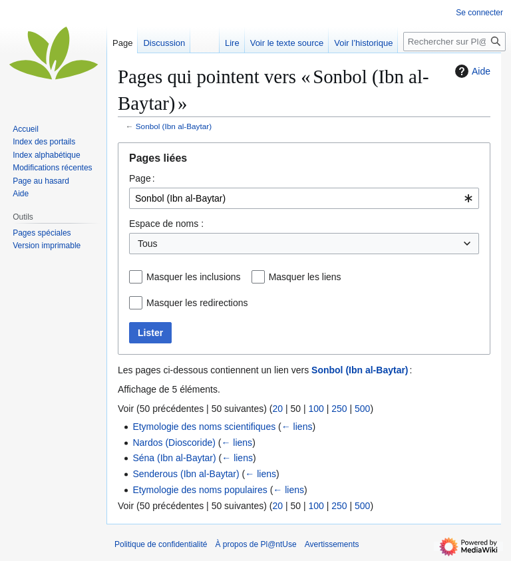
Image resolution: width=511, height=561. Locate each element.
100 (315, 408)
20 (277, 408)
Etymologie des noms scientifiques (203, 426)
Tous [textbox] (148, 243)
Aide (471, 71)
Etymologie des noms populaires (199, 489)
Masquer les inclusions (193, 277)
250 (339, 408)
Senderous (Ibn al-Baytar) (185, 473)
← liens (297, 426)
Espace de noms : (166, 223)
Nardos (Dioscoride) (173, 442)
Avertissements (332, 544)
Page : (142, 178)
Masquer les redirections (197, 302)
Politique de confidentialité (160, 544)
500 (362, 408)
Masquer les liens (305, 277)
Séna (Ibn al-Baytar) (174, 458)
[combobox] (304, 198)
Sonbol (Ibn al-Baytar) (174, 126)
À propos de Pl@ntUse (255, 544)
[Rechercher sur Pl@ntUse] (454, 41)
